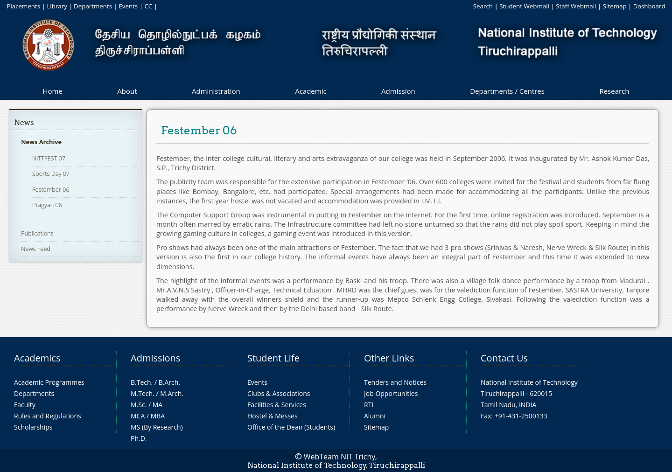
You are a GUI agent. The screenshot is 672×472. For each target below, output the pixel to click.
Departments (93, 6)
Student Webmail (524, 6)
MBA (158, 415)
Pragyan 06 (47, 205)
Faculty (24, 404)
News (24, 122)
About (127, 91)
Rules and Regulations (47, 415)
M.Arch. (171, 393)
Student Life (273, 358)
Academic (310, 91)
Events (128, 6)
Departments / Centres (507, 91)
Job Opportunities (391, 393)
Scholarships (33, 427)
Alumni (374, 415)
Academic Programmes (49, 382)
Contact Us (504, 358)
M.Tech (142, 393)
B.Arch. (169, 382)
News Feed (35, 248)
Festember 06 (51, 189)
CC (148, 6)
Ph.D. (139, 438)
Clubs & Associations (278, 393)
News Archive (41, 142)
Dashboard (649, 6)
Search (483, 6)
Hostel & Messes (272, 415)
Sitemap (615, 6)
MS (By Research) (157, 427)
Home (52, 91)
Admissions (155, 358)
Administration (216, 91)
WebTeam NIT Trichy (340, 456)
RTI (368, 404)
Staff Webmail (576, 6)
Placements (23, 6)
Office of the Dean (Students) (291, 427)
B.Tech (141, 382)
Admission (398, 91)
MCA (138, 415)
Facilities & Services (276, 404)
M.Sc (138, 404)
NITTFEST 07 (48, 158)
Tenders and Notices (395, 382)
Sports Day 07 (51, 173)
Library (57, 6)
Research (614, 91)
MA (157, 404)
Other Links (389, 358)
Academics (37, 358)
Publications (37, 233)
